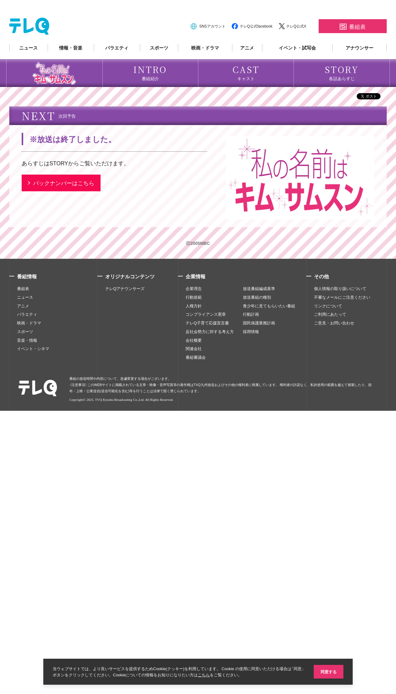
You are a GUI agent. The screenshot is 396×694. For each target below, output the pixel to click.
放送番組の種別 (257, 580)
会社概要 (194, 623)
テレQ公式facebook (256, 44)
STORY (59, 446)
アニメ (247, 65)
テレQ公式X (296, 44)
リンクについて (328, 589)
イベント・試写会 (297, 65)
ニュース (28, 65)
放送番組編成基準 (259, 572)
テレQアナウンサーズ (124, 572)
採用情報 (251, 615)
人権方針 (194, 589)
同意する (328, 671)
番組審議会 (196, 640)
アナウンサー (359, 65)
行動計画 (251, 598)
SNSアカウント (212, 44)
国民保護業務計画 (259, 606)
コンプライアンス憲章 (206, 598)
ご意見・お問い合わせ (334, 606)
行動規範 (194, 580)
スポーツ (159, 65)
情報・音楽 (70, 65)
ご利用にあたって (330, 598)
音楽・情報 (27, 623)
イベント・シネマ (33, 632)
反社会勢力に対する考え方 (210, 615)
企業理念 (194, 572)
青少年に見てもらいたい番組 (269, 589)
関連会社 (194, 632)
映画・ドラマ (205, 65)
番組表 (23, 572)
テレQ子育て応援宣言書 (207, 606)
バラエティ (116, 65)
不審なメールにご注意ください (342, 580)
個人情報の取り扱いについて (340, 572)
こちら (210, 675)
